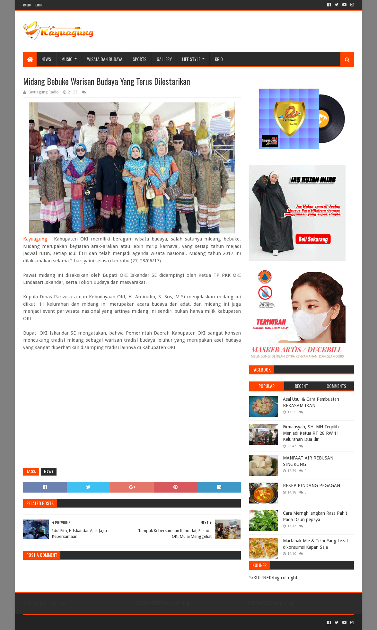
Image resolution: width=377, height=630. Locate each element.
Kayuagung (35, 239)
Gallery (164, 59)
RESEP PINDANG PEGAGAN (311, 485)
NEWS (46, 59)
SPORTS (139, 59)
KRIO (219, 59)
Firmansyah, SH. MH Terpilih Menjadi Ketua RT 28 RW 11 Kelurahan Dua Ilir (311, 433)
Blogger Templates (95, 622)
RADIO (27, 5)
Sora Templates (58, 622)
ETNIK (38, 5)
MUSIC (67, 59)
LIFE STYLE (191, 59)
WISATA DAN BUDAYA (104, 59)
